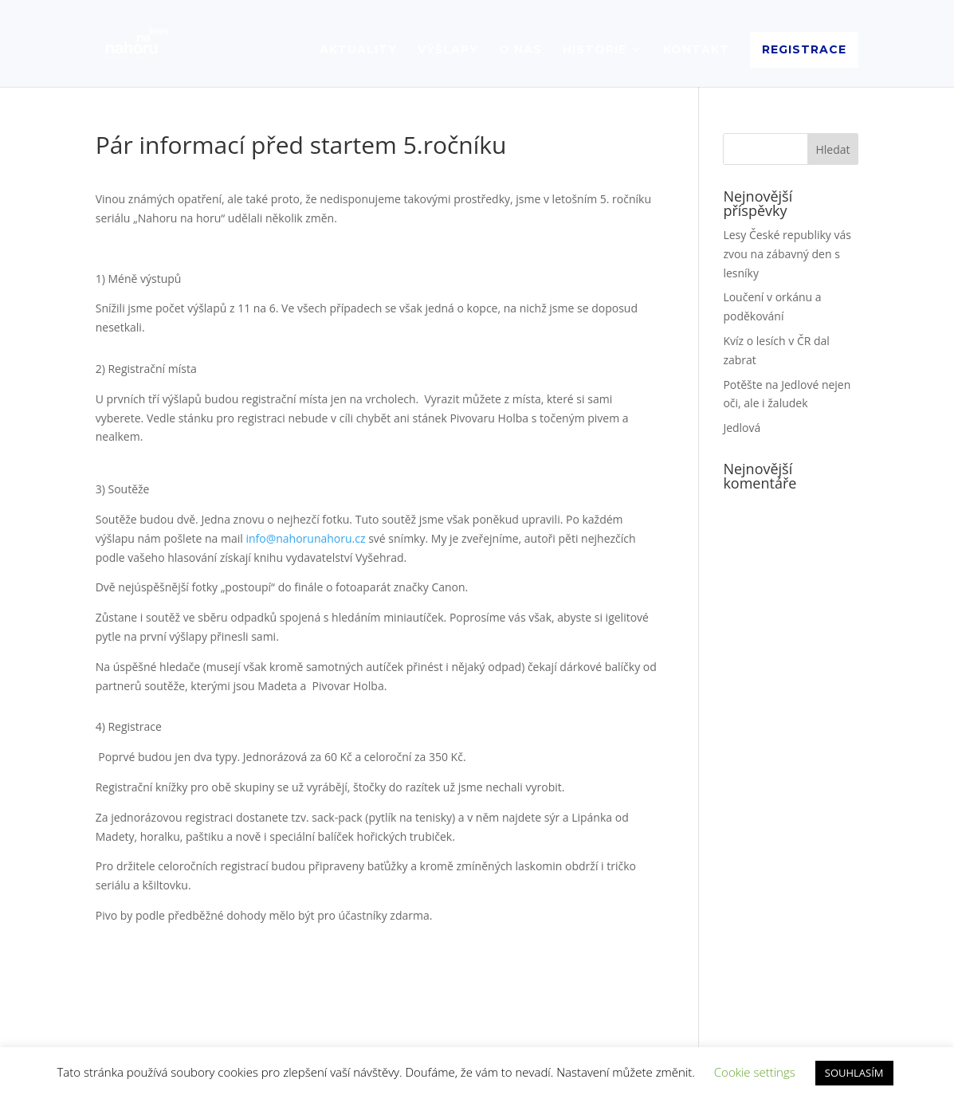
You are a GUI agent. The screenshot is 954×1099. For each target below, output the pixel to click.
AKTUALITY (358, 50)
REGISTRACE (804, 49)
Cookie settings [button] (754, 1072)
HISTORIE (594, 50)
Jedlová (741, 427)
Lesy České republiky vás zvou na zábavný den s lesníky (787, 254)
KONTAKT (696, 50)
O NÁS (520, 50)
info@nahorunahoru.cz (305, 538)
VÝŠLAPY (448, 50)
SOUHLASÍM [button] (854, 1073)
